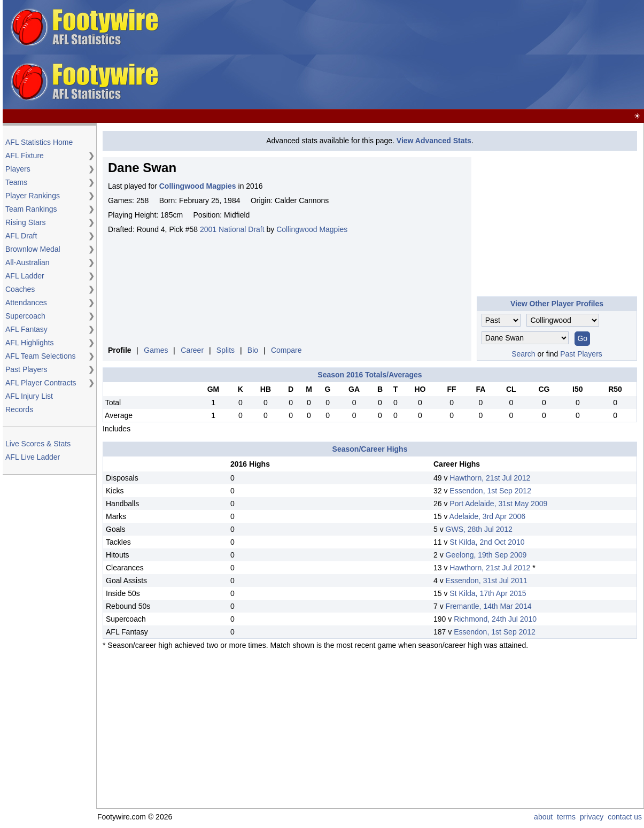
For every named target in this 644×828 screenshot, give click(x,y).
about (543, 816)
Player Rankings (32, 195)
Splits (225, 350)
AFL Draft (21, 235)
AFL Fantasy (26, 329)
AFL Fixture (24, 155)
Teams (16, 182)
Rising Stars (25, 222)
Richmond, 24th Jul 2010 (495, 619)
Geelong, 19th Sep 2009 (486, 555)
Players (17, 169)
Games (156, 350)
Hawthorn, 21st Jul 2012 (489, 478)
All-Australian (27, 262)
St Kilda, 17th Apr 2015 (487, 593)
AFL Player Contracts (40, 382)
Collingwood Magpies (311, 229)
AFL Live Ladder (32, 457)
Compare (286, 350)
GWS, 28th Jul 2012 (479, 529)
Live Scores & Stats (38, 443)
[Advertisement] (384, 55)
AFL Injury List (29, 396)
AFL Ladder (24, 276)
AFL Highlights (29, 342)
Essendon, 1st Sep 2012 (490, 490)
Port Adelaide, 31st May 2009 (498, 503)
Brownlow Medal (32, 249)
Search (523, 354)
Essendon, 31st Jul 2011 (486, 580)
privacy (591, 816)
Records (19, 409)
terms (566, 816)
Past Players (26, 369)
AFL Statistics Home (39, 142)
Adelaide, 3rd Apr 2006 (487, 516)
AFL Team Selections (40, 356)
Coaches (20, 289)
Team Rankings (31, 209)
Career (192, 350)
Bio (252, 350)
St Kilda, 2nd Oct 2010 (486, 542)
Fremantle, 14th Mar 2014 (489, 606)
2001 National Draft (232, 229)
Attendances (26, 302)
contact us (625, 816)
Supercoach (25, 316)
